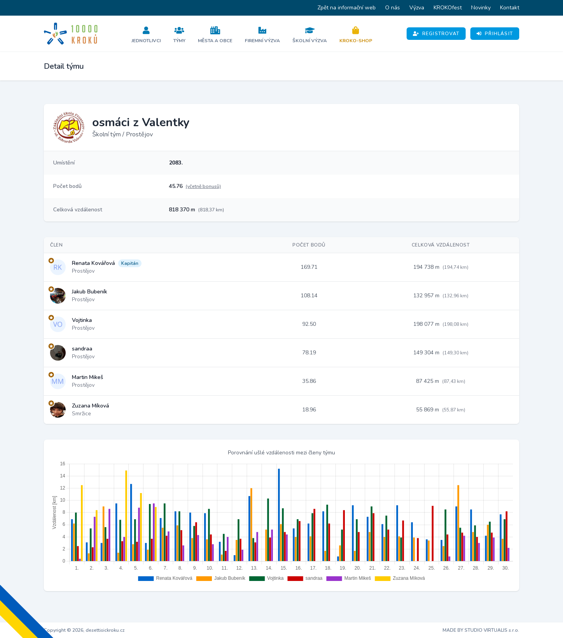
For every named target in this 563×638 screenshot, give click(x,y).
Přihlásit (495, 33)
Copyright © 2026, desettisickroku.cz (84, 630)
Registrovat (436, 33)
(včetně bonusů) (203, 186)
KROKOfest (448, 7)
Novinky (481, 7)
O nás (392, 7)
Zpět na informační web (346, 7)
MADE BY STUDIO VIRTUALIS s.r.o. (481, 630)
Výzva (416, 7)
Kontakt (509, 7)
